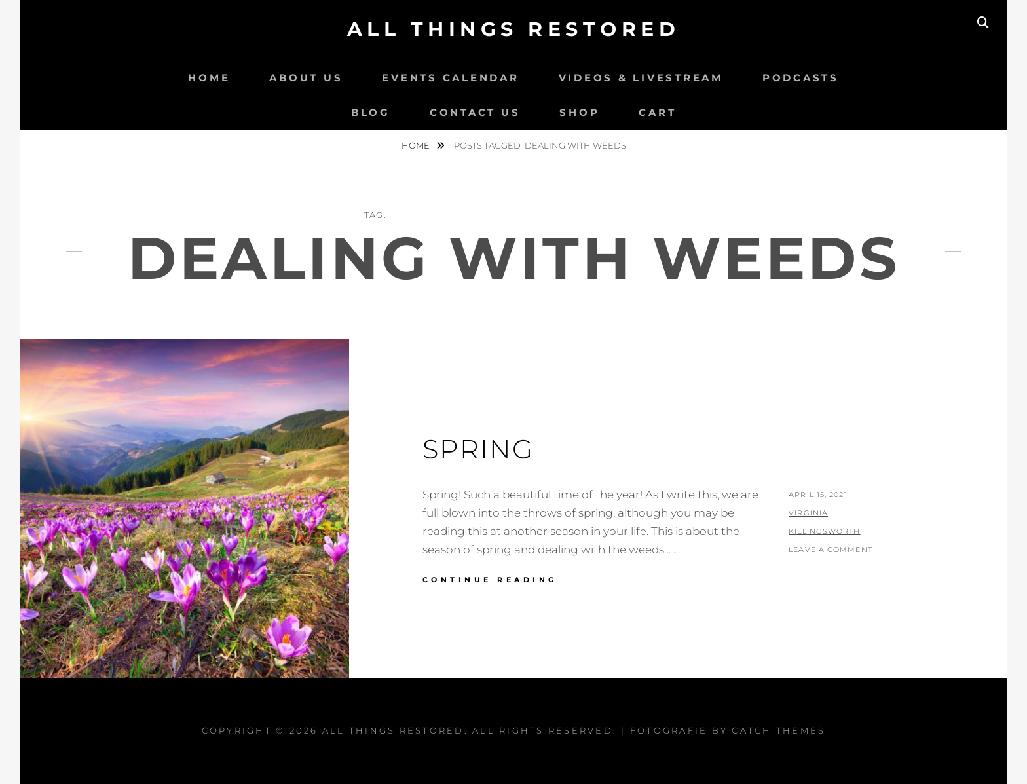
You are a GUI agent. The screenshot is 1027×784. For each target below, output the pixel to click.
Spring (478, 449)
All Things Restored (514, 29)
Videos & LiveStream (641, 77)
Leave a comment (830, 549)
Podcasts (800, 77)
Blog (370, 112)
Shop (579, 112)
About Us (306, 77)
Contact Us (475, 112)
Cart (657, 112)
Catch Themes (778, 730)
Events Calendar (450, 77)
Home (209, 77)
